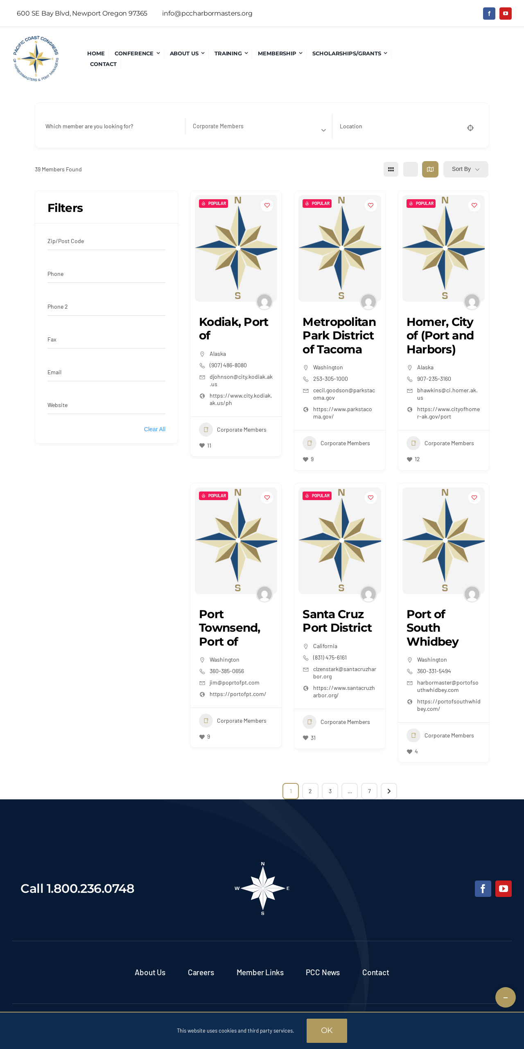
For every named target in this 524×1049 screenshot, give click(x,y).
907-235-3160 (434, 378)
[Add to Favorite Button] (267, 205)
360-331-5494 (434, 670)
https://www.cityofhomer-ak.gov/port (448, 412)
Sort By (461, 169)
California (325, 645)
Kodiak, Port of (234, 329)
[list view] (410, 169)
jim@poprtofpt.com (235, 682)
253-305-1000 (330, 378)
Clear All (154, 429)
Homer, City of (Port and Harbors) (440, 335)
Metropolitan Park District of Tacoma (339, 335)
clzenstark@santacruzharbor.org (344, 672)
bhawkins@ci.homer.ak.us (447, 394)
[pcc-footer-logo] (262, 864)
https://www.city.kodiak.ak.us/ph (241, 399)
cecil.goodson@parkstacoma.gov (344, 394)
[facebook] (489, 13)
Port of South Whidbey (433, 628)
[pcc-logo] (35, 38)
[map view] (430, 169)
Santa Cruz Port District (337, 621)
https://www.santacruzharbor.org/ (344, 691)
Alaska (218, 353)
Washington (328, 367)
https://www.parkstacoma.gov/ (342, 412)
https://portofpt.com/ (238, 693)
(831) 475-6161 (330, 657)
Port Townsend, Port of (229, 628)
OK (327, 1030)
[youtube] (505, 13)
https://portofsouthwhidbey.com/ (449, 705)
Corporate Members (233, 430)
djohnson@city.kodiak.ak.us (241, 380)
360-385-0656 (227, 670)
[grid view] (391, 169)
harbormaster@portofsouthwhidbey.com (448, 686)
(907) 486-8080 (228, 365)
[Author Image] (264, 301)
